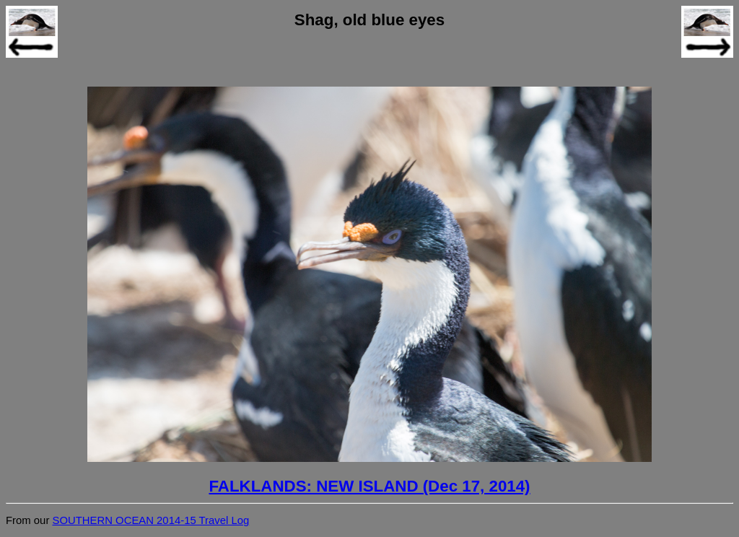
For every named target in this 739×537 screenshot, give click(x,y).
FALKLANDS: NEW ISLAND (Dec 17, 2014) (369, 486)
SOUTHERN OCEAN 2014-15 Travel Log (150, 520)
